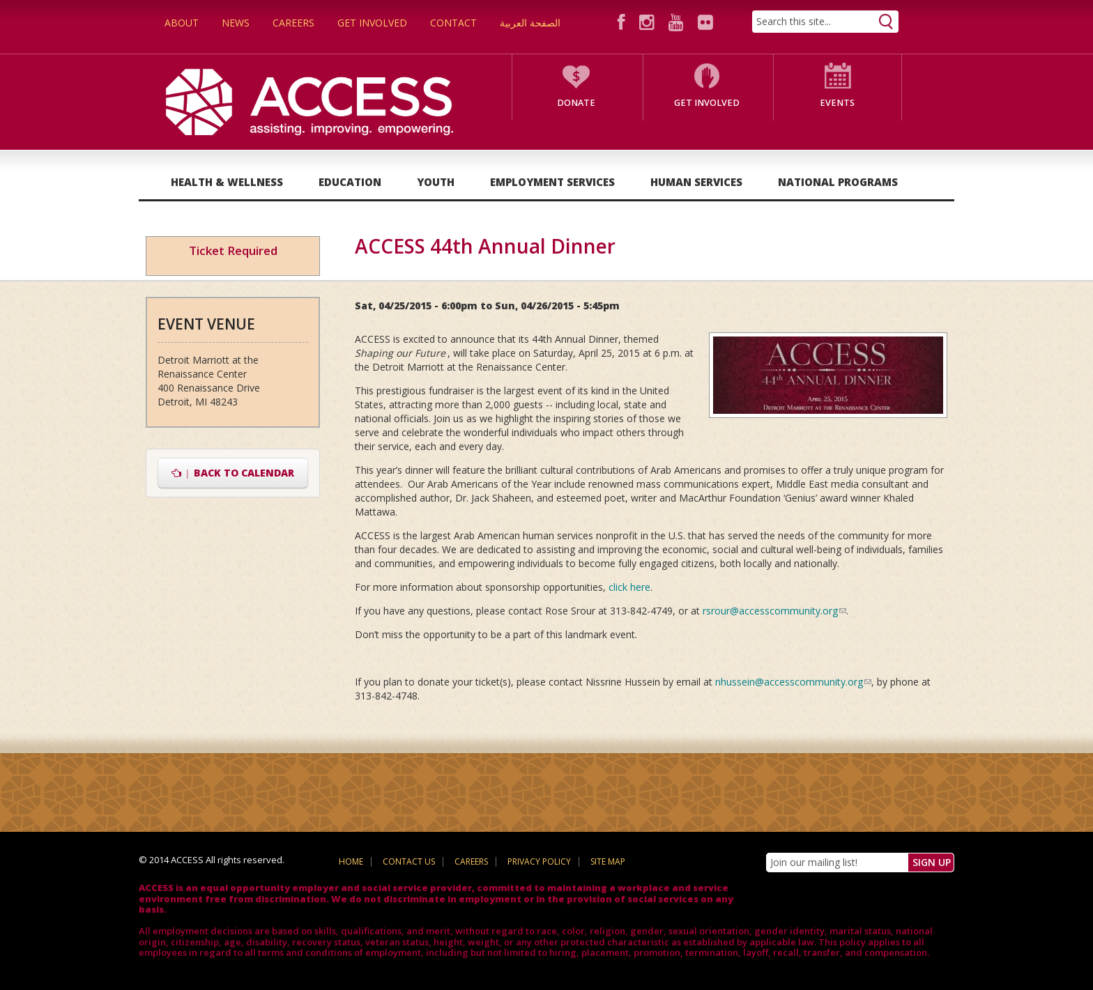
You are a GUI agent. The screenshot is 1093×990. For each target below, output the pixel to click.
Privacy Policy (539, 861)
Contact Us (409, 861)
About (182, 22)
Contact (453, 22)
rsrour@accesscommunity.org (774, 610)
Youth (435, 182)
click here (629, 587)
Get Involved (372, 22)
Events (837, 103)
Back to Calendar (233, 472)
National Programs (838, 182)
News (236, 22)
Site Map (607, 861)
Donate (576, 103)
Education (350, 182)
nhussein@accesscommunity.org (793, 681)
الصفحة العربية (530, 22)
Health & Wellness (227, 182)
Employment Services (552, 182)
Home (351, 861)
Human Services (696, 182)
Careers (293, 22)
